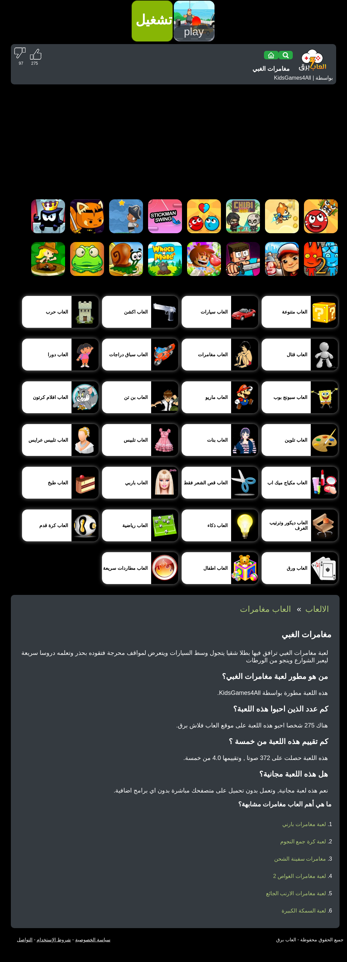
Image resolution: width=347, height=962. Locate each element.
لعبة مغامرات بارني (304, 824)
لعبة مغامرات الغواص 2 (299, 876)
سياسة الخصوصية (92, 939)
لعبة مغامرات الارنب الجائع (296, 893)
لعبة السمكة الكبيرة (304, 911)
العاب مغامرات (265, 609)
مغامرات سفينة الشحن (300, 859)
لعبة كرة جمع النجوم (303, 841)
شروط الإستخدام (54, 939)
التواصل (25, 939)
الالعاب (317, 609)
